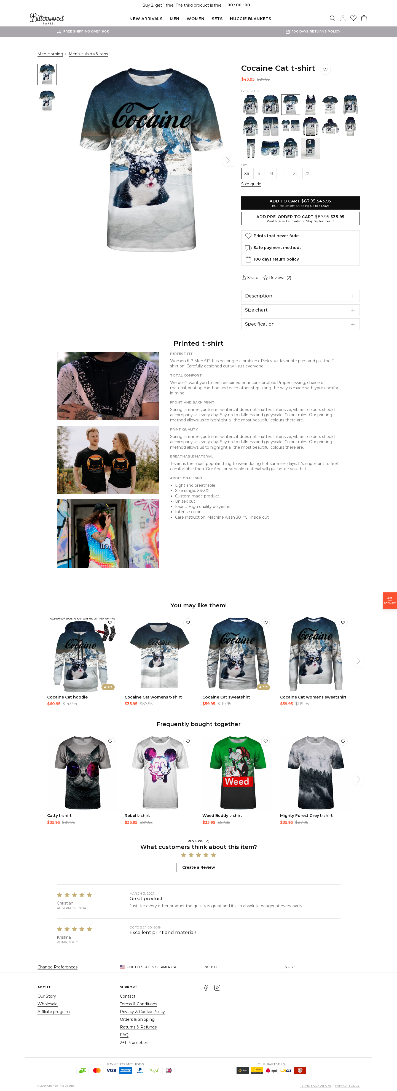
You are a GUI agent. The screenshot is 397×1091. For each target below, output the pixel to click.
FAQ (124, 1034)
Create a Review (198, 867)
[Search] (332, 18)
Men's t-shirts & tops (88, 54)
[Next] (228, 160)
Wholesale (47, 1003)
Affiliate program (53, 1011)
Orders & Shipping (137, 1019)
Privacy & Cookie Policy (142, 1011)
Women (196, 18)
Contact (127, 996)
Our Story (46, 996)
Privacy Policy (347, 1085)
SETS (217, 18)
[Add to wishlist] (110, 622)
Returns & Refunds (138, 1027)
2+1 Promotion (134, 1042)
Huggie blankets (250, 18)
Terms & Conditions (138, 1003)
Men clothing (50, 54)
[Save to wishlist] (325, 69)
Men (174, 18)
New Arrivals (146, 18)
